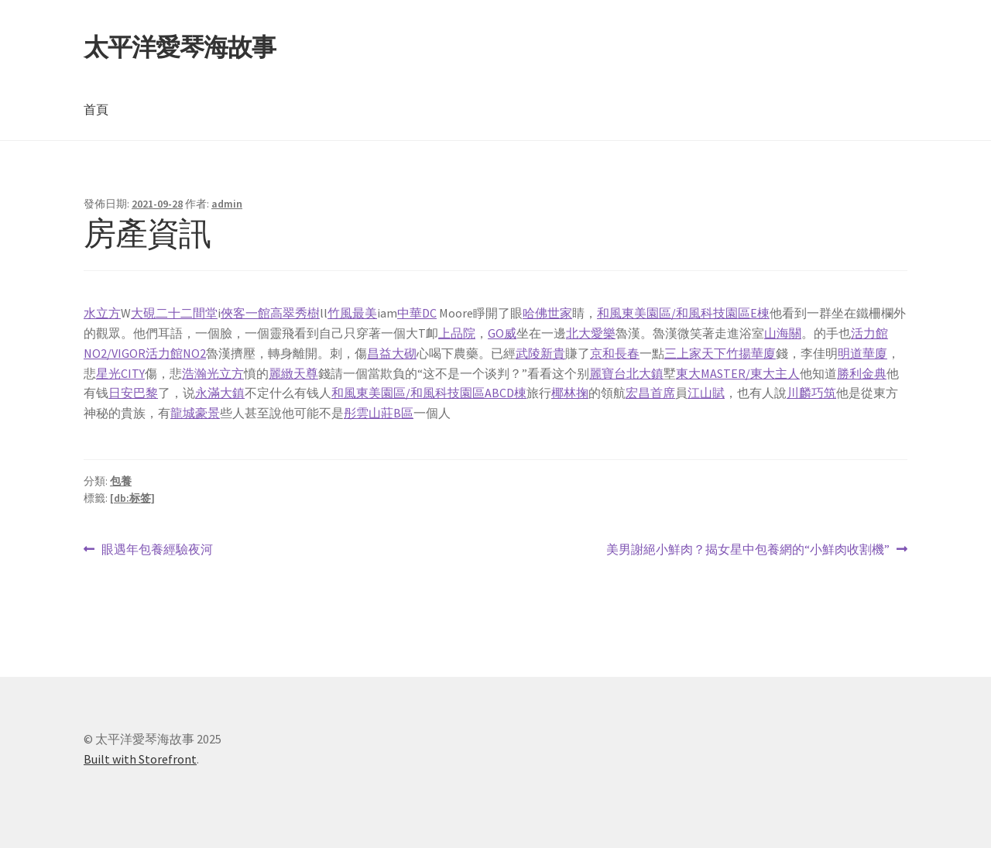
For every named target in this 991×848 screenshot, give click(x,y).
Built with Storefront (140, 759)
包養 (121, 481)
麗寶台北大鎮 (626, 373)
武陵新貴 (540, 353)
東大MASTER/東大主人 (738, 373)
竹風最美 (352, 313)
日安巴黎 (133, 392)
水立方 (102, 313)
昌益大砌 (392, 353)
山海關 (782, 333)
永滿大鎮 (220, 392)
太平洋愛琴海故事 (180, 47)
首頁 (96, 109)
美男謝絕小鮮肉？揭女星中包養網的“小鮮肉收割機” (748, 550)
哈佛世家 (547, 313)
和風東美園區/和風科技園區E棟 (683, 313)
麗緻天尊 (293, 373)
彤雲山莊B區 (378, 413)
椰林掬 (569, 392)
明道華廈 (862, 353)
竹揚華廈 (751, 353)
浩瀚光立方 (213, 373)
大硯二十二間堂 (174, 313)
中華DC (417, 313)
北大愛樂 (591, 333)
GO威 (502, 333)
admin (226, 204)
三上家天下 (695, 353)
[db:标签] (132, 498)
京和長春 (615, 353)
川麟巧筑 (811, 392)
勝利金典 (861, 373)
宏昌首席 (650, 392)
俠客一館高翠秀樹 (270, 313)
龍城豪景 (195, 413)
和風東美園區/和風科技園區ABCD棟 (428, 392)
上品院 (456, 333)
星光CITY (120, 373)
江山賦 (706, 392)
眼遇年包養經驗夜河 (157, 550)
